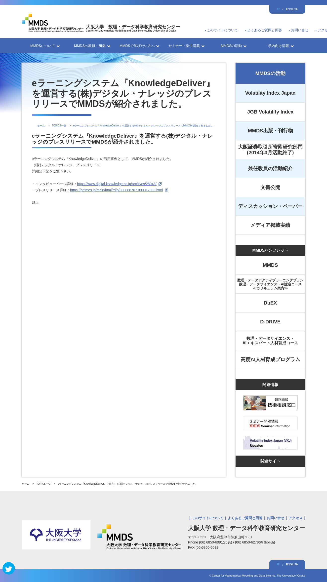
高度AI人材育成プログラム (270, 359)
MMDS (270, 265)
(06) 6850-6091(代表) (216, 542)
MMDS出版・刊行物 (270, 130)
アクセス (295, 518)
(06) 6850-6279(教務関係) (255, 542)
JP (278, 9)
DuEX (270, 303)
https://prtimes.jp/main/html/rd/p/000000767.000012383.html (116, 190)
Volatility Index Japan (270, 93)
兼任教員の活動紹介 (270, 168)
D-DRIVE (270, 321)
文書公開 (270, 187)
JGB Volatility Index (270, 112)
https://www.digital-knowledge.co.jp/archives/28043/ (117, 184)
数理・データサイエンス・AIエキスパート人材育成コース (270, 340)
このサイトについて (222, 30)
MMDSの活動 (270, 73)
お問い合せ (299, 30)
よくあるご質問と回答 (264, 30)
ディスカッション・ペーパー (270, 206)
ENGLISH (292, 9)
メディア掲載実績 (270, 225)
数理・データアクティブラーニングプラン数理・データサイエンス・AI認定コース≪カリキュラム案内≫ (270, 284)
